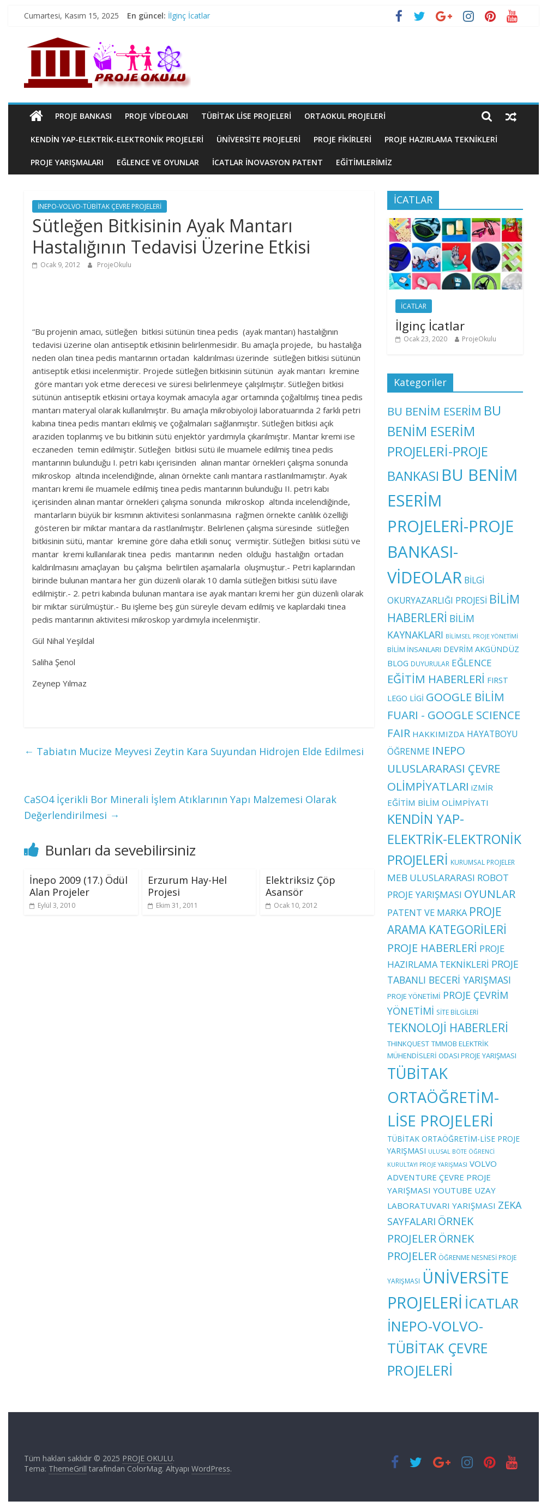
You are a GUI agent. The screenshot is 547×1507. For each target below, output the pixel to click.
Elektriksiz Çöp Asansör (300, 886)
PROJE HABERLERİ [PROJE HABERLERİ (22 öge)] (432, 948)
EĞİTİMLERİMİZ (364, 162)
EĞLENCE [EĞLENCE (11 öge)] (472, 662)
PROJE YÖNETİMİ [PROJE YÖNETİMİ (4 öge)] (414, 996)
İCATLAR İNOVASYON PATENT (267, 162)
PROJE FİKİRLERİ (342, 139)
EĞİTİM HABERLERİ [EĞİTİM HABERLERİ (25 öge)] (436, 678)
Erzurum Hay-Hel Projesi (187, 886)
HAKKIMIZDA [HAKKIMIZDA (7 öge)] (438, 733)
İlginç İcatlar (189, 15)
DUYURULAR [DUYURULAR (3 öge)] (430, 663)
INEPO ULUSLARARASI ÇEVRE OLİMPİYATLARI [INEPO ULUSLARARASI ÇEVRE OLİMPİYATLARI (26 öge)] (443, 768)
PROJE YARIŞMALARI (67, 162)
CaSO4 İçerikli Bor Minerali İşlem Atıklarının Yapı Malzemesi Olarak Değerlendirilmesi (180, 807)
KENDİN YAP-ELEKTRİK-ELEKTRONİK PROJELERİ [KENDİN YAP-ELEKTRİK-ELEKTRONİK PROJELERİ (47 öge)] (454, 839)
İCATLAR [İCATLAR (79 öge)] (492, 1303)
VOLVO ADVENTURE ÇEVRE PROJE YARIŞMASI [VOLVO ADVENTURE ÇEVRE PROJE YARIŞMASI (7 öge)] (442, 1177)
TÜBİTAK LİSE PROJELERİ (246, 116)
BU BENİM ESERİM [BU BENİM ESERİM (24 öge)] (434, 411)
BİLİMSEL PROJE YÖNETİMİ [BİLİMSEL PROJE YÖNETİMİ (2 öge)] (482, 636)
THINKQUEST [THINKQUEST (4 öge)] (408, 1043)
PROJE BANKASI (83, 116)
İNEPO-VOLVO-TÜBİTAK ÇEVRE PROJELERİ (99, 206)
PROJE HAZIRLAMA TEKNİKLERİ (440, 139)
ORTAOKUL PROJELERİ (345, 116)
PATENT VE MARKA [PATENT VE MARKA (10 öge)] (427, 912)
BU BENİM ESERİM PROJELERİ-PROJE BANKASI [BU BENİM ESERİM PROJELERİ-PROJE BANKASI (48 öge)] (444, 443)
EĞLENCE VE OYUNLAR (158, 162)
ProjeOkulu (114, 264)
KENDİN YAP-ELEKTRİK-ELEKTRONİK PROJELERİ (117, 139)
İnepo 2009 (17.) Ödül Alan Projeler (78, 886)
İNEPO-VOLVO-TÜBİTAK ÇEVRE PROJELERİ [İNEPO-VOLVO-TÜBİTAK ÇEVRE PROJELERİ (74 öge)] (437, 1348)
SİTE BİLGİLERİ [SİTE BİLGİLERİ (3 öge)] (457, 1012)
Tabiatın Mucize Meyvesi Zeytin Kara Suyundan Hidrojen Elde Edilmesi (194, 751)
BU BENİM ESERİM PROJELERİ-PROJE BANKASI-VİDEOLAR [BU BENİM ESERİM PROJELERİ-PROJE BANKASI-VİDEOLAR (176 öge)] (452, 526)
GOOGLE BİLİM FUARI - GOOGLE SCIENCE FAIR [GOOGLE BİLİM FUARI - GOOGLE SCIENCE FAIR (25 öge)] (453, 714)
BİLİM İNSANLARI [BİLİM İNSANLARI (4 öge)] (414, 649)
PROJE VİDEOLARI (156, 116)
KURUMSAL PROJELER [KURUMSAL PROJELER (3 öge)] (482, 862)
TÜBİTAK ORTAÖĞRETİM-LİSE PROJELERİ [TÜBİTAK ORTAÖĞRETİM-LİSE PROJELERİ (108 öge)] (443, 1097)
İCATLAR (413, 306)
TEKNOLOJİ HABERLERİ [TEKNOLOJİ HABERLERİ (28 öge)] (447, 1027)
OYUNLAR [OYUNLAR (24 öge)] (489, 893)
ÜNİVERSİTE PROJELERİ (258, 139)
